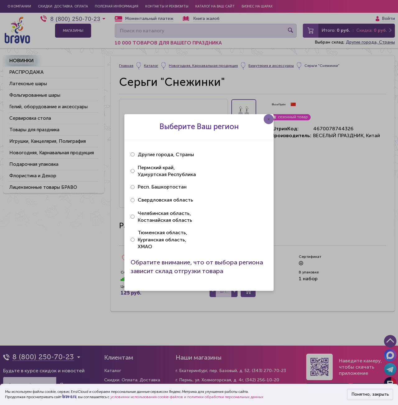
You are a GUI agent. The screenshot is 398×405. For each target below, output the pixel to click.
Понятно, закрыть (370, 394)
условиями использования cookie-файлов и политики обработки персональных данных (186, 397)
